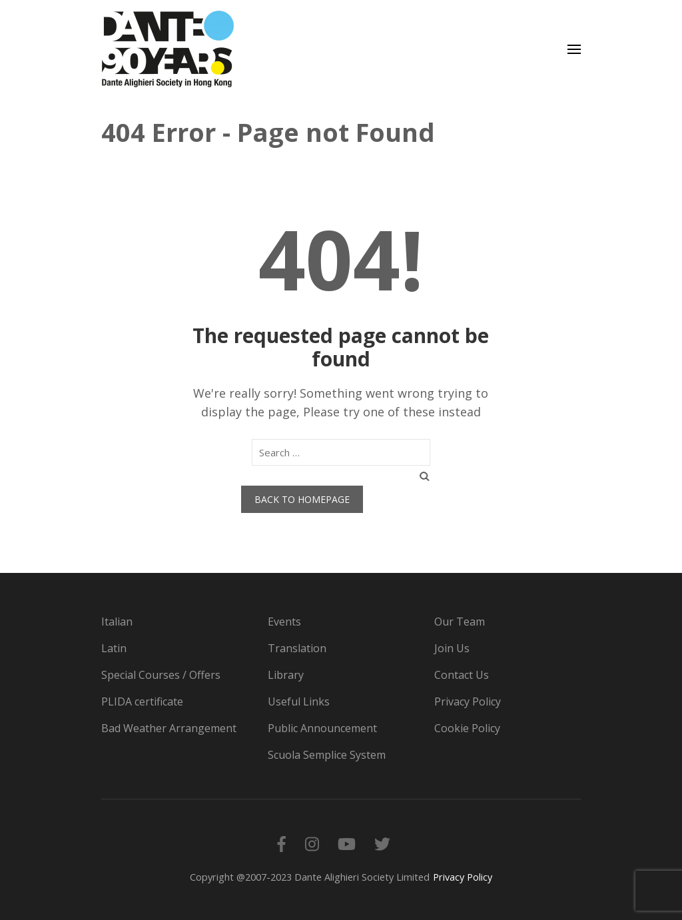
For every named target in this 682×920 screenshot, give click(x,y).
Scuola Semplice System (327, 754)
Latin (114, 648)
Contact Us (461, 675)
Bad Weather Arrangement (168, 728)
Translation (297, 648)
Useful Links (299, 701)
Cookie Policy (467, 728)
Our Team (459, 621)
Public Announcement (322, 728)
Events (284, 621)
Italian (117, 621)
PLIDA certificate (142, 701)
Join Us (452, 648)
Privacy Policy (467, 701)
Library (286, 675)
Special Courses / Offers (160, 675)
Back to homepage (302, 499)
